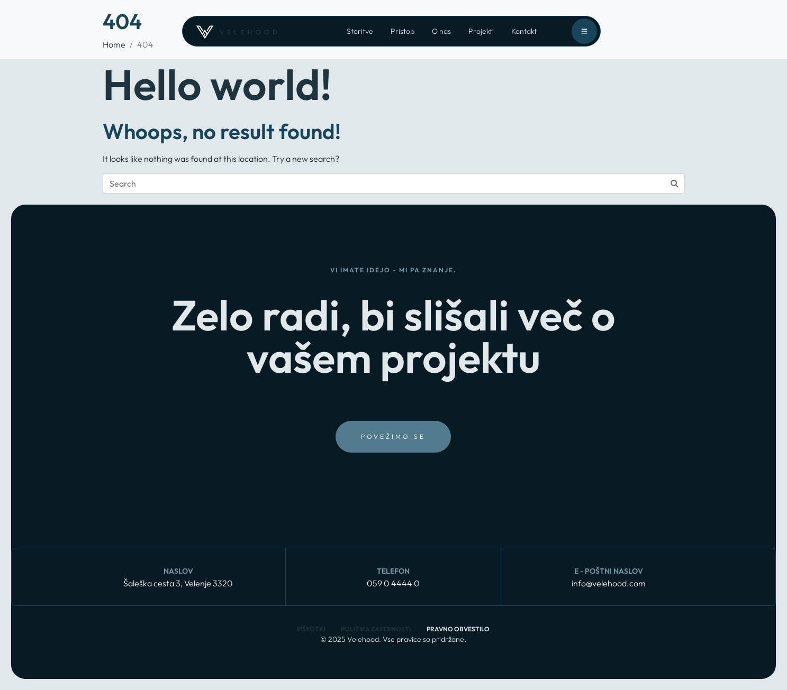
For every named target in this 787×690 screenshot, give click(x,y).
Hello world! (217, 84)
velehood (250, 32)
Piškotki (311, 629)
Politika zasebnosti (376, 629)
